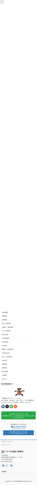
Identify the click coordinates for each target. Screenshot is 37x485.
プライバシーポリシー (7, 441)
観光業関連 (5, 371)
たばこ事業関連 (6, 331)
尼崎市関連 (5, 342)
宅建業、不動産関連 (7, 327)
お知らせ (4, 379)
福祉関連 (4, 360)
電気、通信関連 (6, 323)
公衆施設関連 (5, 338)
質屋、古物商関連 (7, 357)
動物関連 (4, 316)
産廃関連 (4, 364)
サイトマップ (5, 445)
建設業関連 (5, 312)
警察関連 (4, 368)
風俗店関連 (5, 334)
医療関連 (4, 320)
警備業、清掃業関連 (7, 349)
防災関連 (4, 345)
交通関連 (4, 375)
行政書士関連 (5, 353)
